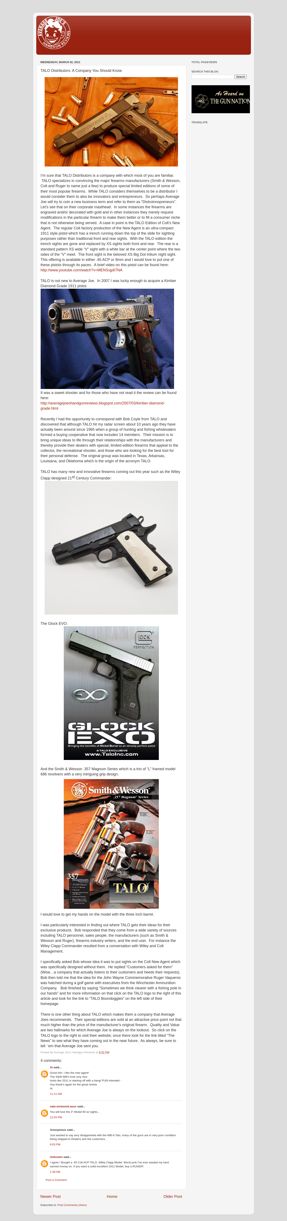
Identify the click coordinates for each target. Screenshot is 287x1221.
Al (51, 1067)
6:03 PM (55, 1144)
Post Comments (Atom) (72, 1205)
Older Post (172, 1196)
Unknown (56, 1157)
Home (112, 1196)
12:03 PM (56, 1117)
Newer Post (50, 1196)
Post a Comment (56, 1180)
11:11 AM (56, 1093)
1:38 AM (55, 1171)
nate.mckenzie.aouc (63, 1106)
